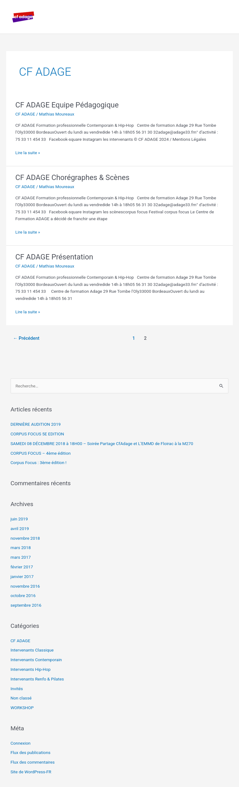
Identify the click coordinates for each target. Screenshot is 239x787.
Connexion (21, 743)
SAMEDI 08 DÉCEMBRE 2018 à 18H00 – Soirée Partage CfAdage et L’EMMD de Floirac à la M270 (102, 443)
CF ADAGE (25, 113)
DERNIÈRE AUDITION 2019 (36, 424)
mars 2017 (21, 557)
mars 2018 (21, 547)
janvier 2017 (22, 576)
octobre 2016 (23, 595)
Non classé (21, 697)
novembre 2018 (25, 538)
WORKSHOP (22, 707)
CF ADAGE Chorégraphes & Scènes (72, 177)
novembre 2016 (25, 586)
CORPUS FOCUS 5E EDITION (37, 433)
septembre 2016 (26, 605)
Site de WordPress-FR (31, 771)
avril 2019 (20, 528)
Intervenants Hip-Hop (31, 669)
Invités (17, 688)
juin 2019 (19, 518)
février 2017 (22, 566)
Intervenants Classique (32, 649)
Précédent (26, 338)
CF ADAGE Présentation (54, 257)
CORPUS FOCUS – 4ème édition (41, 453)
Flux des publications (30, 752)
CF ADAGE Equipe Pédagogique (67, 105)
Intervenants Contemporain (36, 659)
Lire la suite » (27, 152)
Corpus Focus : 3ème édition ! (39, 462)
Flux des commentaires (33, 762)
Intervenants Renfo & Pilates (37, 678)
